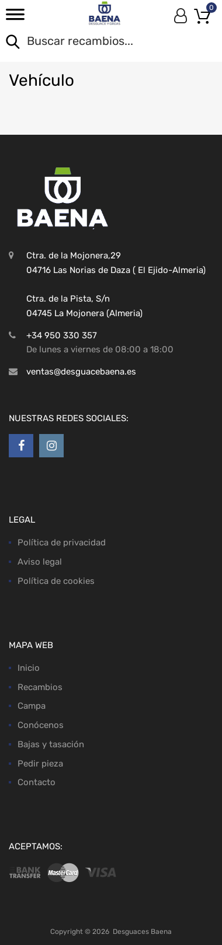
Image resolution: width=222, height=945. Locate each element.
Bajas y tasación (51, 744)
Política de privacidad (62, 542)
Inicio (29, 668)
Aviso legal (40, 561)
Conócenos (41, 725)
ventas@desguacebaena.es (81, 371)
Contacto (37, 782)
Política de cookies (56, 581)
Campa (32, 706)
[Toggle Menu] (15, 18)
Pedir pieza (40, 763)
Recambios (40, 687)
